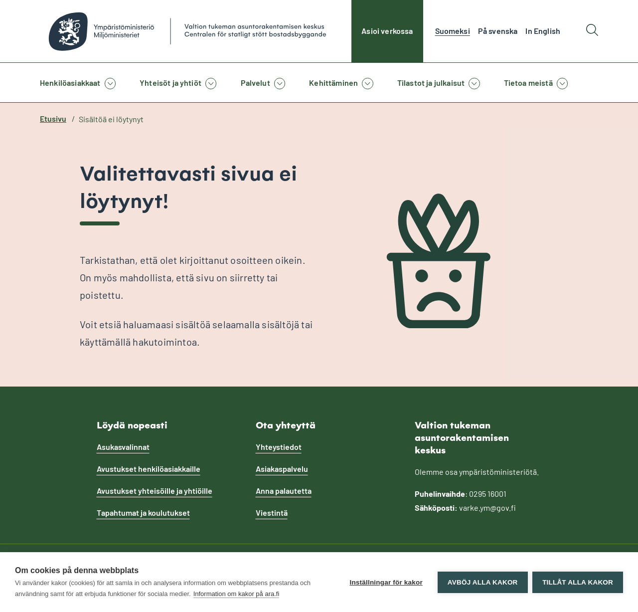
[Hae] (592, 31)
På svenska (498, 30)
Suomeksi (452, 30)
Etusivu (53, 118)
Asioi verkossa (387, 30)
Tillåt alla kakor (577, 582)
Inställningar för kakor (385, 582)
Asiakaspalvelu (282, 468)
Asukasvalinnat (123, 446)
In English (542, 30)
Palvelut (255, 82)
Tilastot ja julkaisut (431, 82)
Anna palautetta (284, 490)
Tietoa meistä (528, 82)
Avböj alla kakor (482, 582)
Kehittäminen (333, 82)
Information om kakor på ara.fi (236, 594)
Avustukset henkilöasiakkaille (148, 468)
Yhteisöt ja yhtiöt (170, 82)
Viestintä (272, 512)
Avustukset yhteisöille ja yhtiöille (154, 490)
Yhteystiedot (279, 446)
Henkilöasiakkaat (70, 82)
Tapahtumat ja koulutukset (143, 512)
